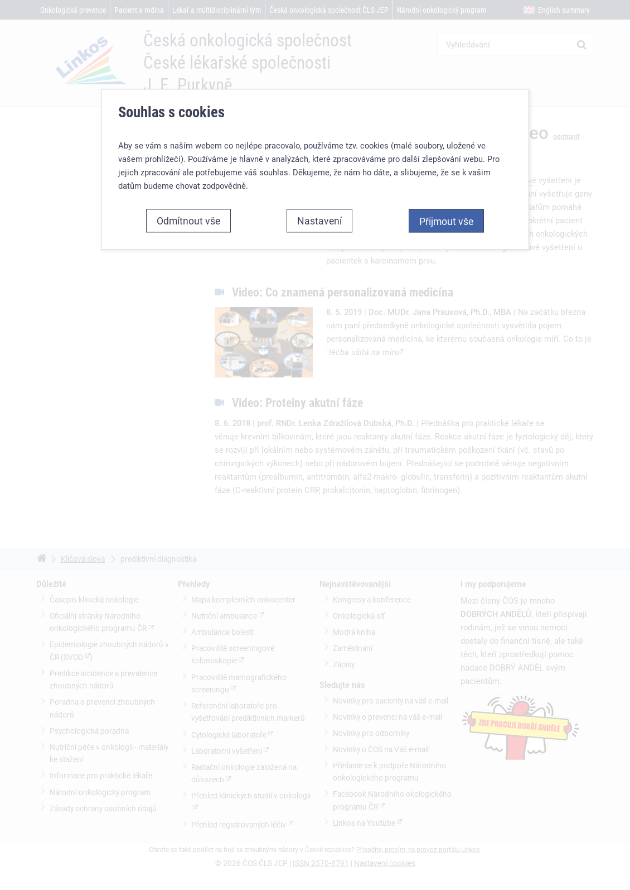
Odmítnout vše (188, 220)
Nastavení (319, 220)
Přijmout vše (446, 221)
